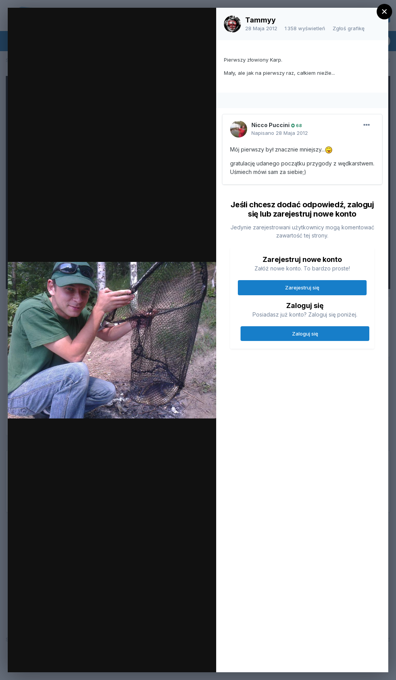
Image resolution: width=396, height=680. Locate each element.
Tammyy (260, 20)
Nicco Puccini (270, 125)
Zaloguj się (305, 334)
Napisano (279, 133)
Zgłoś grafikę (349, 28)
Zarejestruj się (302, 287)
